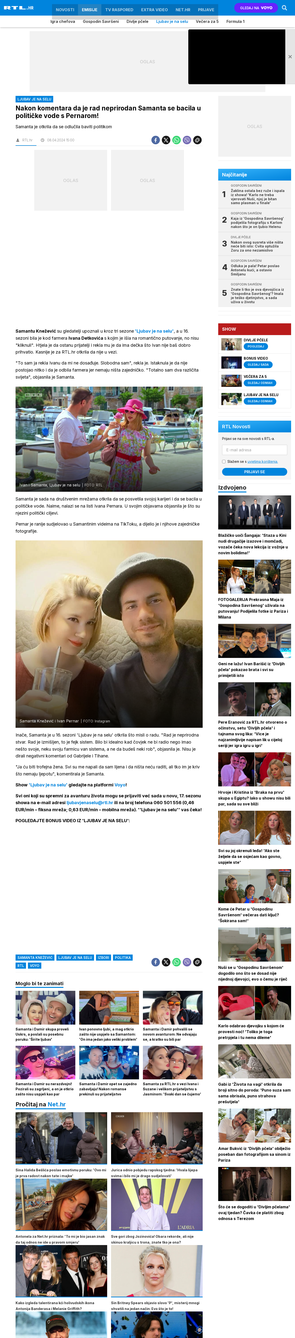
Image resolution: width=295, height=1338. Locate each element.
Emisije (89, 7)
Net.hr (57, 1104)
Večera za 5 (207, 21)
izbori (103, 958)
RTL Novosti (236, 426)
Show (229, 329)
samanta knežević (34, 958)
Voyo (34, 966)
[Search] (284, 7)
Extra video (154, 7)
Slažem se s (252, 461)
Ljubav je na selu (172, 21)
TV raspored (119, 7)
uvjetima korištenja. (263, 461)
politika (123, 958)
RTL (20, 966)
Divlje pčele (137, 21)
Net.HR (183, 7)
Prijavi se (254, 471)
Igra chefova (63, 21)
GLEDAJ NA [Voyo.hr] (256, 8)
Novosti (65, 7)
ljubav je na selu (75, 958)
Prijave (206, 7)
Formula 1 (235, 21)
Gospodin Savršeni (101, 21)
